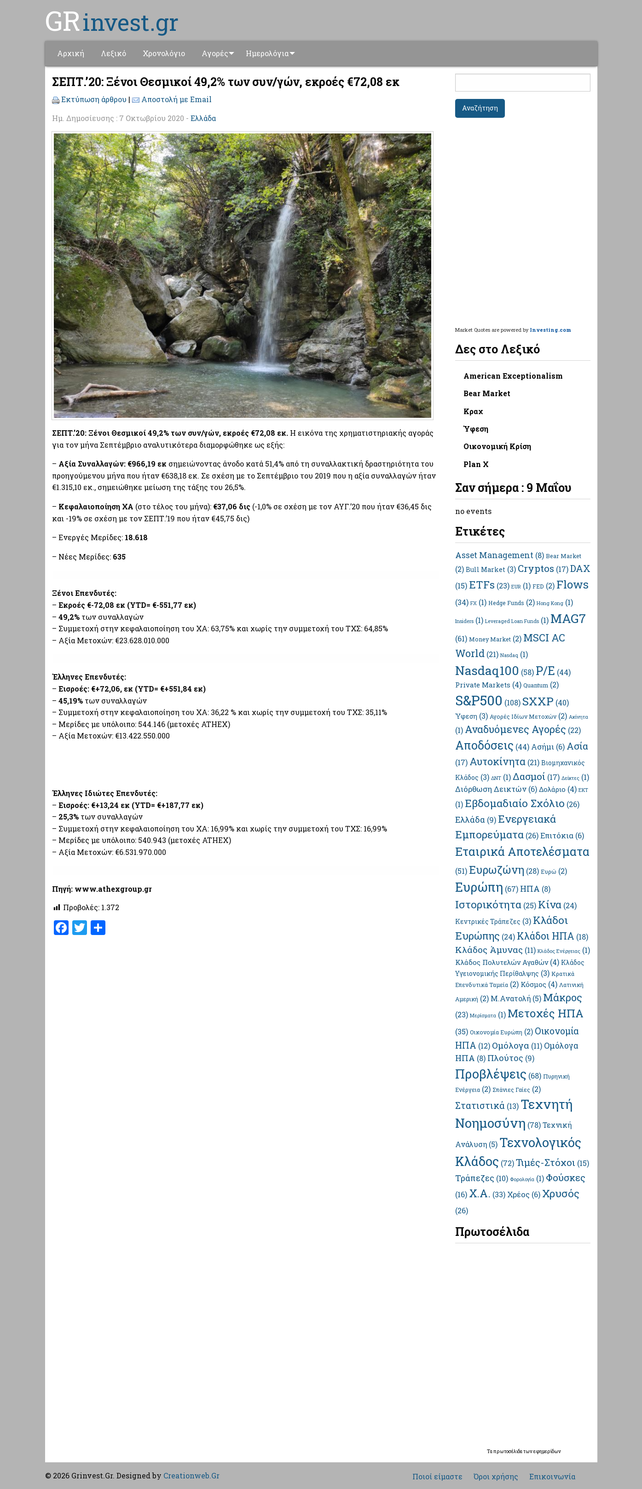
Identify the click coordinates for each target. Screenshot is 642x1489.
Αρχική (70, 53)
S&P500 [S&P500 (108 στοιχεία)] (488, 700)
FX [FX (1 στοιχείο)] (478, 603)
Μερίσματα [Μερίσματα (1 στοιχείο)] (488, 1015)
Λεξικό (113, 53)
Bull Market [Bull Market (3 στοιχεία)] (491, 569)
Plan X (476, 464)
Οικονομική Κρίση (497, 446)
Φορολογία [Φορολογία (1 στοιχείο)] (527, 1179)
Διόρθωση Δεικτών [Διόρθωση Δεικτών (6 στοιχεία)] (496, 789)
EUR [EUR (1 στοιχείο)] (521, 586)
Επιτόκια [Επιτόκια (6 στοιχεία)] (562, 835)
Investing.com (550, 329)
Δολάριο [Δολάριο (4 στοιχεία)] (558, 789)
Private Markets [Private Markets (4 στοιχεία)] (488, 684)
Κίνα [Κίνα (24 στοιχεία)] (557, 904)
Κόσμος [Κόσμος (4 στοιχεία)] (539, 984)
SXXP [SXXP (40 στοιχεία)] (545, 701)
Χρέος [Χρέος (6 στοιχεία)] (523, 1194)
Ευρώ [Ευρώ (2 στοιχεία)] (554, 871)
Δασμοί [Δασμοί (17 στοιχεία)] (536, 776)
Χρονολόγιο (164, 53)
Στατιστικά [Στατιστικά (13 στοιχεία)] (487, 1105)
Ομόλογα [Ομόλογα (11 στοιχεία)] (517, 1045)
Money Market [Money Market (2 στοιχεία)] (495, 639)
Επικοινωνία (552, 1476)
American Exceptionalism (513, 376)
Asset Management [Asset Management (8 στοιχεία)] (499, 555)
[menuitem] (71, 53)
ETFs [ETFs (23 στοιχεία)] (489, 584)
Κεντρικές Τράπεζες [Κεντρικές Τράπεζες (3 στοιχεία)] (493, 921)
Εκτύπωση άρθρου (94, 99)
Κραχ (473, 411)
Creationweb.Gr (191, 1475)
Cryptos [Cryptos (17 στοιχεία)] (543, 568)
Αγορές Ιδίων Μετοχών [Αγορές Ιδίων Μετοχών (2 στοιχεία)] (528, 716)
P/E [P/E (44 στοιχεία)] (553, 670)
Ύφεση (475, 428)
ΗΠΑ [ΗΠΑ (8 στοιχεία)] (535, 888)
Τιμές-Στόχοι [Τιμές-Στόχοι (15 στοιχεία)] (552, 1162)
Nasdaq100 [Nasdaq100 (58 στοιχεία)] (494, 670)
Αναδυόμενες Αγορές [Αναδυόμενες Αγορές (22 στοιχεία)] (523, 729)
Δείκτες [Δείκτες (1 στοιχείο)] (575, 778)
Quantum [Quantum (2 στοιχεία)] (541, 685)
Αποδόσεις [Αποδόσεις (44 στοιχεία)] (492, 745)
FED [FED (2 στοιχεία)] (543, 586)
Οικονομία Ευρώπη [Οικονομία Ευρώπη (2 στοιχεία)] (501, 1032)
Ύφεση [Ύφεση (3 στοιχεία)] (471, 716)
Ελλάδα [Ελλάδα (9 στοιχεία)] (475, 819)
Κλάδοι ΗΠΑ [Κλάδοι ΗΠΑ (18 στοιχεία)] (552, 935)
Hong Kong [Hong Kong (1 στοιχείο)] (555, 603)
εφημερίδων (547, 1451)
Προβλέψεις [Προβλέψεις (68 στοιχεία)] (498, 1074)
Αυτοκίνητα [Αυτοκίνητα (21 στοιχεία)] (504, 761)
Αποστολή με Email (176, 99)
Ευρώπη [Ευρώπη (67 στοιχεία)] (486, 887)
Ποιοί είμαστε (437, 1476)
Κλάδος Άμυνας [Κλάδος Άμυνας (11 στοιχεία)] (495, 949)
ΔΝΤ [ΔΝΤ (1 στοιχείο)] (501, 778)
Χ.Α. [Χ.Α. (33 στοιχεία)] (487, 1193)
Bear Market (486, 393)
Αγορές (215, 53)
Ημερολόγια (270, 53)
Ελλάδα (203, 118)
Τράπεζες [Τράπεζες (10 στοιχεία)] (481, 1177)
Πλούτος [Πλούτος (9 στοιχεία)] (510, 1057)
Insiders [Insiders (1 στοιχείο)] (469, 621)
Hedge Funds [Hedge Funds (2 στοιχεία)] (511, 602)
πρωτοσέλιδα (508, 1451)
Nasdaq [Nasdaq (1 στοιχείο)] (514, 655)
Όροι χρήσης (496, 1476)
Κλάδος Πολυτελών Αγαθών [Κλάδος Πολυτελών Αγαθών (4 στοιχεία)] (507, 962)
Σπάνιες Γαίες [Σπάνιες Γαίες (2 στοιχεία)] (516, 1089)
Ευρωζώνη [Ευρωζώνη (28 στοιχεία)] (504, 870)
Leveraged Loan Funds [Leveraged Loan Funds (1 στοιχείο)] (517, 621)
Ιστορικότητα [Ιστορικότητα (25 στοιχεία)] (495, 904)
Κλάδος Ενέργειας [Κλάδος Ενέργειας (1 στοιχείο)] (564, 951)
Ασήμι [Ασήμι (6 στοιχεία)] (548, 746)
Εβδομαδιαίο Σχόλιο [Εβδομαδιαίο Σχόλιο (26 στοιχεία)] (522, 803)
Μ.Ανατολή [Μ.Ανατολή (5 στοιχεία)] (516, 998)
